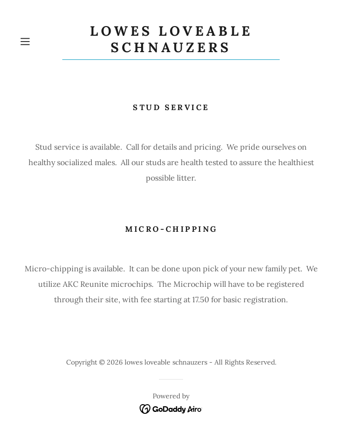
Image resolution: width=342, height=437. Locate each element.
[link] (171, 41)
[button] (38, 41)
